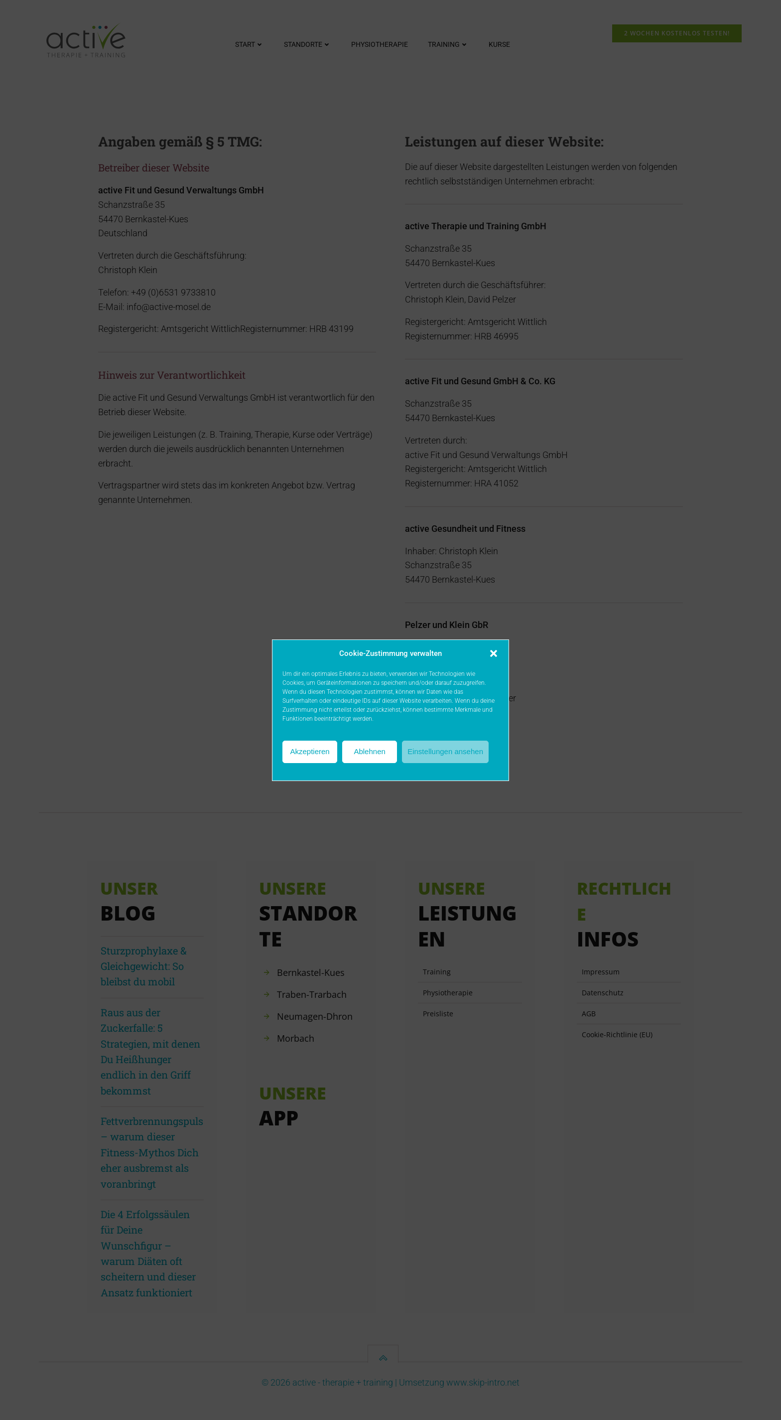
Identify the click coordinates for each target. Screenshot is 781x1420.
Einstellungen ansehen (445, 751)
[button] (494, 653)
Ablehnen (369, 751)
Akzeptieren (309, 751)
